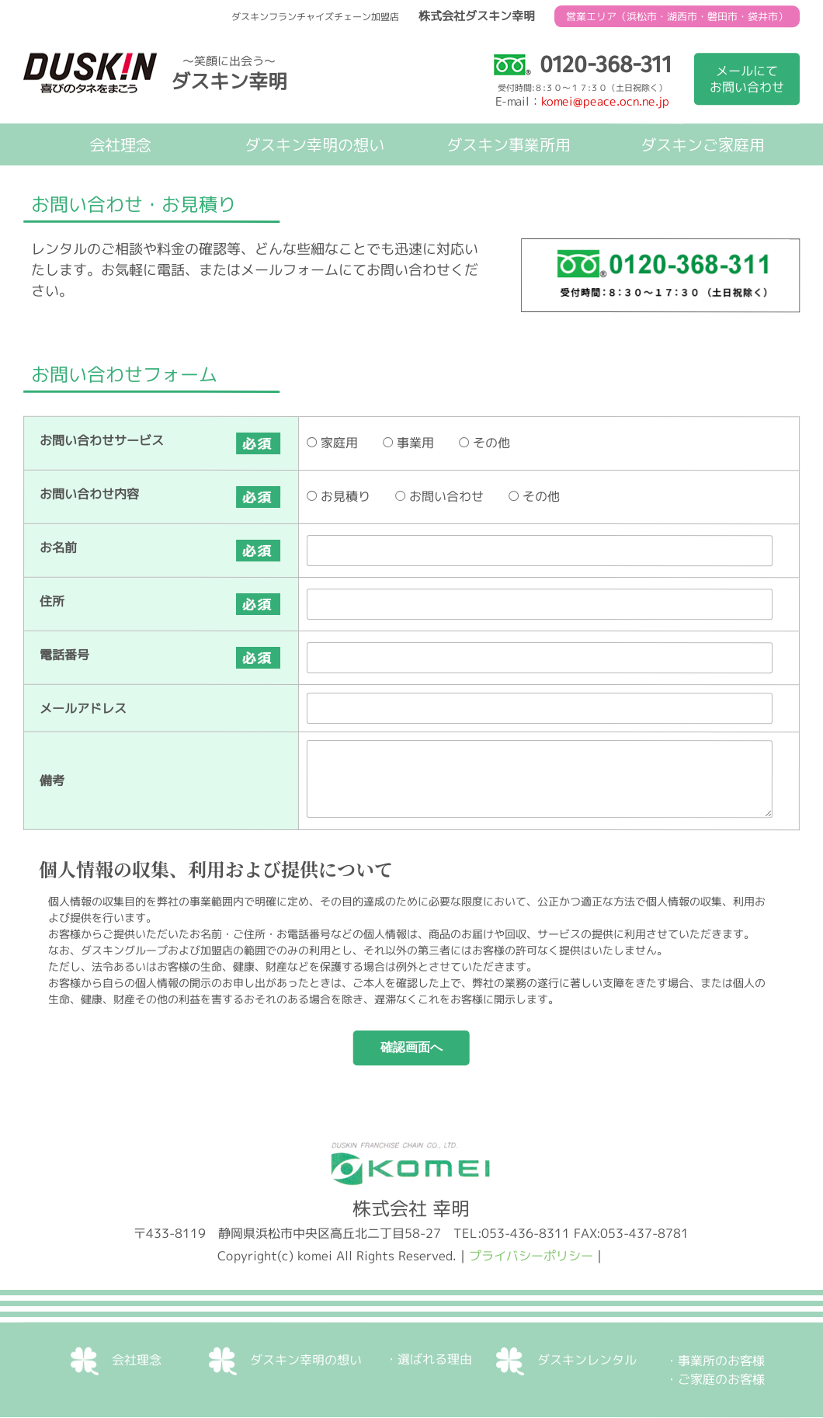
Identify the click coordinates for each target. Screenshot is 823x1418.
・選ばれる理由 (428, 1359)
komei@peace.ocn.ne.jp (605, 101)
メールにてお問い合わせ (747, 79)
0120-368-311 (582, 64)
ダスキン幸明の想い (314, 144)
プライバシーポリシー (531, 1255)
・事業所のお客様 (715, 1361)
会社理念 (120, 144)
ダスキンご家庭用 (703, 144)
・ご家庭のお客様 (715, 1379)
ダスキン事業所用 (508, 144)
